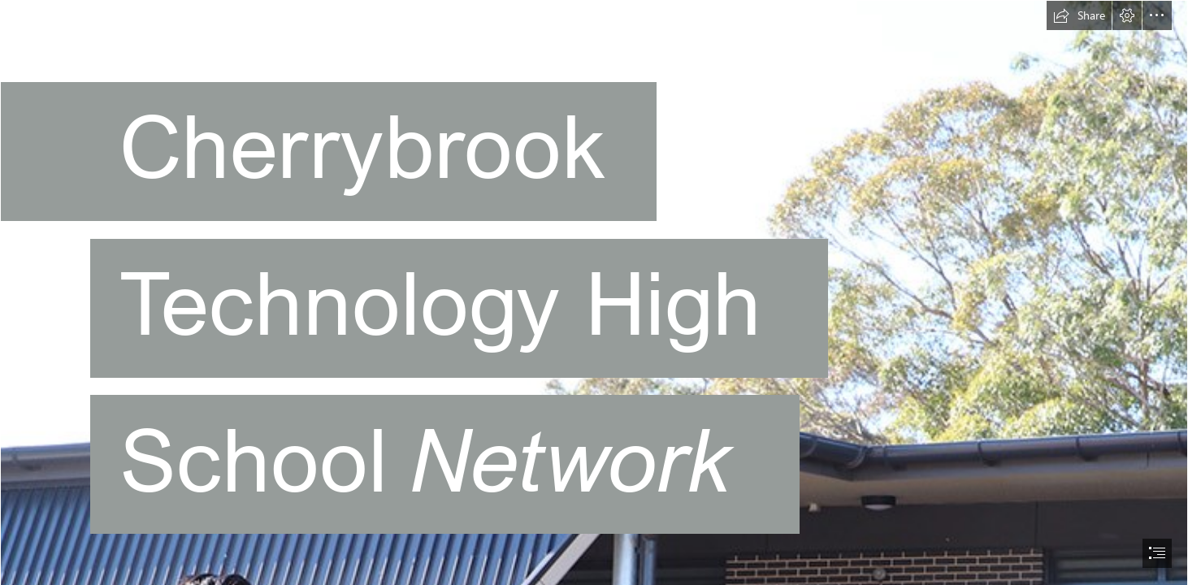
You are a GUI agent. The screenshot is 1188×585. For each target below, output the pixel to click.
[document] (594, 292)
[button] (1079, 15)
